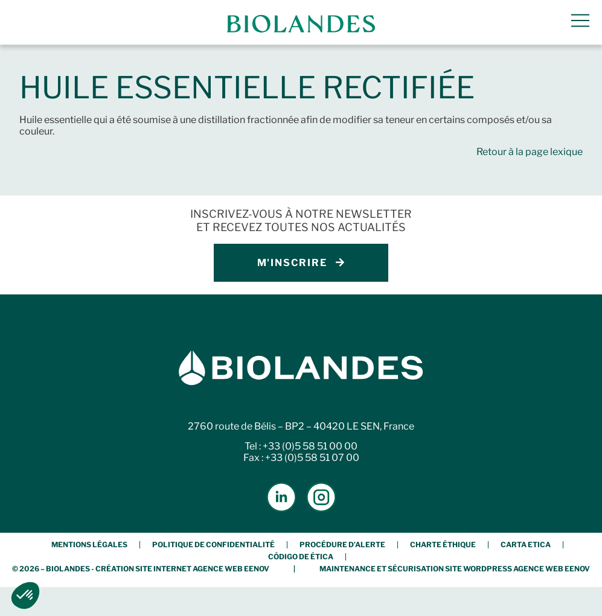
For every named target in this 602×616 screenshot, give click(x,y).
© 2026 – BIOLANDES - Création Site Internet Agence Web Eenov (140, 568)
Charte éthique (443, 544)
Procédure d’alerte (342, 544)
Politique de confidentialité (213, 544)
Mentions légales (89, 544)
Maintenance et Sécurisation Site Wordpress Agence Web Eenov (454, 568)
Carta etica (526, 544)
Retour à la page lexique (529, 152)
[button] (25, 595)
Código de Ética (300, 556)
